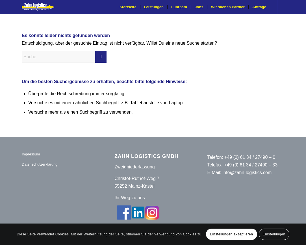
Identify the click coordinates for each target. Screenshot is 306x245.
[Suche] (64, 57)
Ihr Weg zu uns (129, 197)
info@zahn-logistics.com (247, 172)
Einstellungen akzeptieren (231, 234)
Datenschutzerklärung (39, 164)
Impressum (31, 154)
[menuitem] (128, 7)
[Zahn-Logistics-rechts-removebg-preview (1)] (40, 7)
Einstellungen (274, 234)
